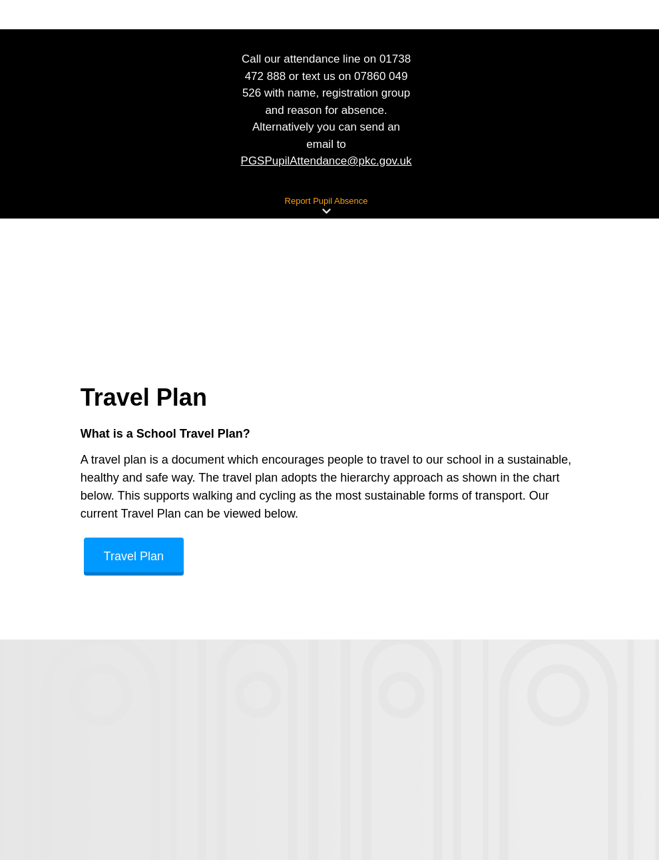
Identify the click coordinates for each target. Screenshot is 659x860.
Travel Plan (134, 556)
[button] (326, 211)
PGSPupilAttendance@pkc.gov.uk (326, 161)
